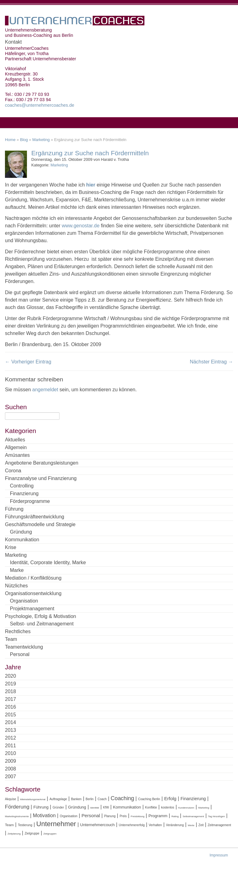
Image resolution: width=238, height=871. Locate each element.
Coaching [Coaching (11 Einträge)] (122, 798)
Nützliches (16, 585)
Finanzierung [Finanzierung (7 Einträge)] (193, 798)
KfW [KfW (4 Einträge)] (106, 807)
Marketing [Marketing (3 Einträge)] (203, 807)
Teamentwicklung (24, 647)
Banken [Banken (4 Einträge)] (76, 799)
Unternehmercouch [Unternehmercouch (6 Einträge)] (97, 824)
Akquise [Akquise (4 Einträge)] (10, 799)
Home (10, 139)
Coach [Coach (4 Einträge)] (102, 799)
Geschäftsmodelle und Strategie (40, 524)
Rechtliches (18, 631)
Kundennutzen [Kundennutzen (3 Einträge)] (186, 807)
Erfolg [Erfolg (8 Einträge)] (170, 798)
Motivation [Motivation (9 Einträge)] (44, 815)
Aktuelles (15, 439)
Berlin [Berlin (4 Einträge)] (90, 799)
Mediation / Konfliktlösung (33, 578)
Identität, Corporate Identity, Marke (48, 562)
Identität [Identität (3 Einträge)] (94, 807)
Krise (10, 547)
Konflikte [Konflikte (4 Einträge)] (151, 807)
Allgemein (16, 447)
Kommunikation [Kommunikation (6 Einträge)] (127, 807)
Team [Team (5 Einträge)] (9, 825)
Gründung (21, 531)
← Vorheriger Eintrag (28, 361)
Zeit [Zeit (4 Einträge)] (201, 825)
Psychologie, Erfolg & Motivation (40, 616)
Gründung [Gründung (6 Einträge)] (77, 807)
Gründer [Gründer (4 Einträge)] (58, 807)
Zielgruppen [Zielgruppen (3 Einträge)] (49, 833)
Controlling (21, 485)
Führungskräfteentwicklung (34, 516)
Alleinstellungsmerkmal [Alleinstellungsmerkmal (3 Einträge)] (33, 799)
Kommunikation (22, 539)
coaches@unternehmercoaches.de (39, 105)
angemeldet (45, 389)
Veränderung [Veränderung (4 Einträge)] (175, 825)
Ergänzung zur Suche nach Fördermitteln (90, 153)
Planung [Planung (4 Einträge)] (110, 816)
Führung (14, 509)
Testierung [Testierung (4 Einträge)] (25, 825)
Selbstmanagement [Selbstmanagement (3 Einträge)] (193, 816)
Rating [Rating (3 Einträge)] (174, 816)
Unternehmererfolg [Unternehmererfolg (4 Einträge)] (132, 825)
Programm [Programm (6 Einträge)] (157, 815)
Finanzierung (24, 493)
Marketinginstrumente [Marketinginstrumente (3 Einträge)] (17, 816)
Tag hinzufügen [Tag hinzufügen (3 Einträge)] (216, 816)
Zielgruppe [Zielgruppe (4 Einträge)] (31, 833)
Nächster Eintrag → (211, 361)
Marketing (41, 139)
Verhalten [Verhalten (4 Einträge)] (155, 825)
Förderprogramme (30, 501)
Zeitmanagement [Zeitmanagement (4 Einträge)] (219, 825)
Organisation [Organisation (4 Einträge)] (68, 816)
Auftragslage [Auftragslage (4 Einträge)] (58, 799)
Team (11, 639)
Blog (24, 139)
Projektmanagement (32, 608)
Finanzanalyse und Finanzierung (41, 478)
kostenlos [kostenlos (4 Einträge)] (167, 807)
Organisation (24, 600)
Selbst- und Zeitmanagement (41, 623)
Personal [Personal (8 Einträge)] (91, 815)
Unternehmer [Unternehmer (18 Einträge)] (56, 824)
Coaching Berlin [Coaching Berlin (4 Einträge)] (149, 799)
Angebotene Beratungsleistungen (41, 463)
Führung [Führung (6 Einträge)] (41, 807)
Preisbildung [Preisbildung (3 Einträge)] (137, 816)
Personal (19, 654)
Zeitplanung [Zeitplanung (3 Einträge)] (14, 833)
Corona (13, 470)
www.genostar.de (80, 225)
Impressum (218, 855)
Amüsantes (17, 455)
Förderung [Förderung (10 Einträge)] (17, 807)
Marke (17, 570)
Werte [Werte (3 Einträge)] (191, 825)
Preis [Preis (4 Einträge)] (123, 816)
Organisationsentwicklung (33, 593)
